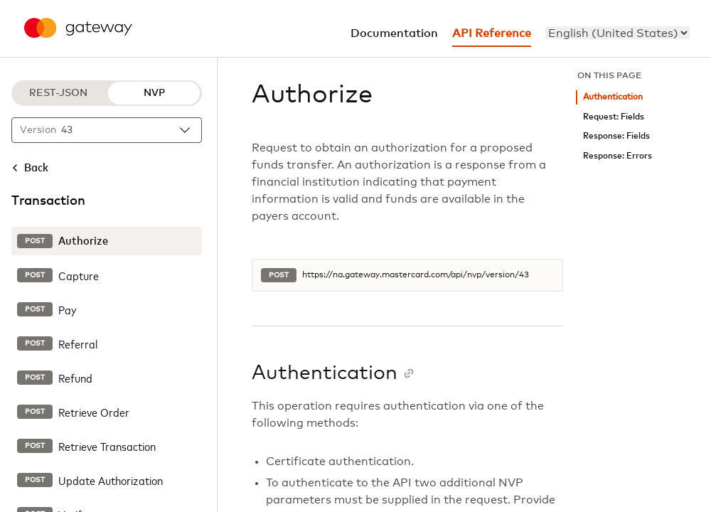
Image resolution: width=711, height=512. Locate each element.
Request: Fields (613, 117)
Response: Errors (617, 156)
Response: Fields (616, 136)
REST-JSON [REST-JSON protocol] (58, 93)
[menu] (617, 32)
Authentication (613, 97)
